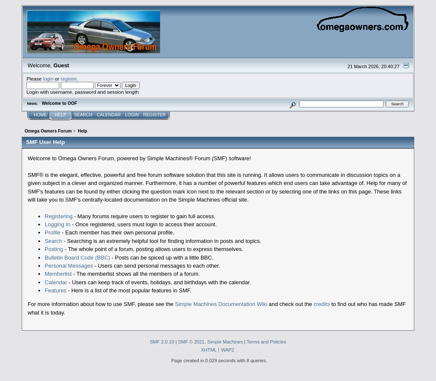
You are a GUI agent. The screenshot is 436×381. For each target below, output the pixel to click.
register (68, 78)
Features (55, 290)
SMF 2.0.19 (162, 341)
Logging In (57, 224)
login (48, 78)
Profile (52, 232)
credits (322, 304)
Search (53, 241)
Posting (54, 249)
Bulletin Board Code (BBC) (77, 257)
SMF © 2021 (191, 341)
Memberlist (58, 274)
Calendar (56, 282)
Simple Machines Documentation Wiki (221, 304)
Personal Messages (69, 266)
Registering (58, 216)
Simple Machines (225, 341)
